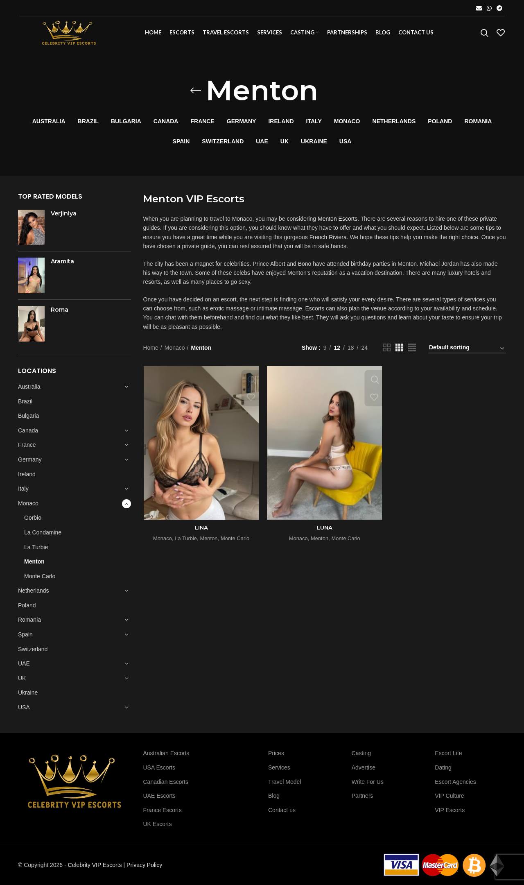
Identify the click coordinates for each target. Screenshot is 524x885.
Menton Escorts (337, 223)
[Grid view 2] (387, 351)
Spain (25, 638)
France (27, 449)
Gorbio (32, 521)
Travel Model (284, 782)
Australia (29, 390)
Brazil (25, 405)
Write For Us (368, 782)
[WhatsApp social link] (489, 8)
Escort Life (448, 753)
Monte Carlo (39, 580)
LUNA (324, 532)
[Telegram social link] (499, 8)
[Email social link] (479, 8)
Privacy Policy (144, 865)
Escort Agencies (455, 782)
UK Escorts (157, 824)
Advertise (363, 767)
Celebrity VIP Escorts (95, 865)
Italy (23, 492)
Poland (27, 609)
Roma (59, 313)
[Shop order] (467, 353)
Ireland (27, 478)
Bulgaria (28, 419)
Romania (29, 623)
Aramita (62, 265)
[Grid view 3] (399, 351)
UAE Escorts (159, 795)
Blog (274, 795)
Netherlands (33, 594)
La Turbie (36, 551)
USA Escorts (159, 767)
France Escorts (162, 810)
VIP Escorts (450, 810)
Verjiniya (64, 217)
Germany (30, 463)
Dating (443, 767)
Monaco (28, 507)
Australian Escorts (166, 753)
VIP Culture (449, 795)
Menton (34, 565)
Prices (276, 753)
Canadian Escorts (166, 782)
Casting (361, 753)
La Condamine (42, 536)
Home (150, 351)
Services (279, 767)
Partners (362, 795)
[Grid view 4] (412, 351)
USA (24, 711)
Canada (28, 434)
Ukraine (28, 696)
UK (22, 682)
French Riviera (328, 241)
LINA (201, 532)
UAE (24, 667)
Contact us (282, 810)
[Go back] (195, 94)
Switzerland (32, 653)
